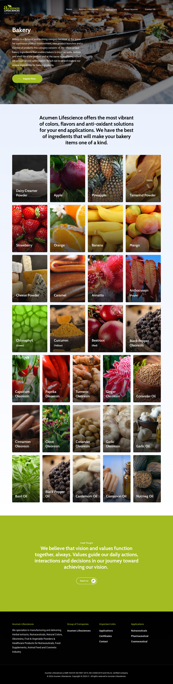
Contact (103, 641)
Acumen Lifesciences (88, 9)
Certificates (105, 636)
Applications (111, 9)
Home (69, 9)
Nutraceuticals (139, 630)
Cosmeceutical (139, 641)
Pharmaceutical (139, 636)
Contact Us (150, 9)
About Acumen (131, 9)
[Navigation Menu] (167, 9)
